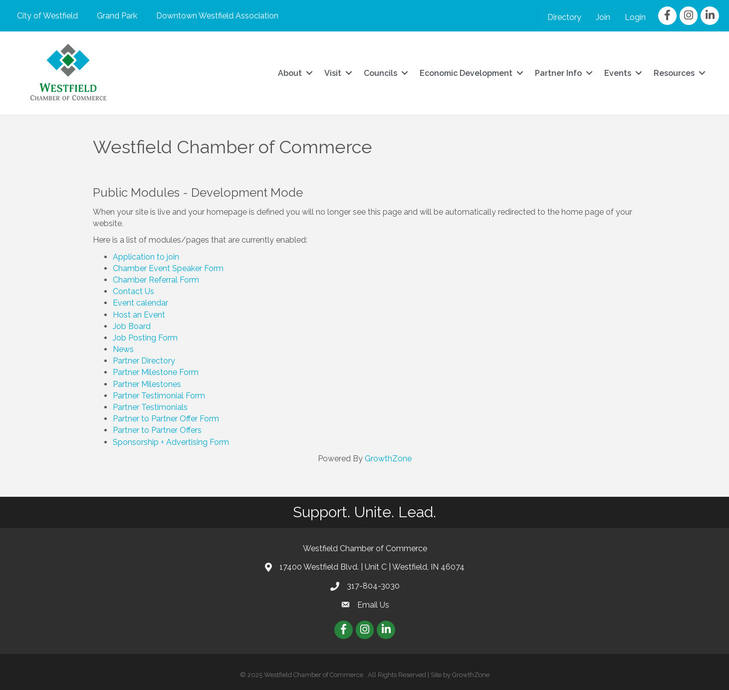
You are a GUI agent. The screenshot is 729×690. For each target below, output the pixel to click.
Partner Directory (144, 360)
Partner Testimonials (150, 407)
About (290, 73)
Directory (564, 17)
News (123, 349)
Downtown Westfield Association (217, 15)
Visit (332, 73)
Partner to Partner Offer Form (166, 418)
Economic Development (466, 73)
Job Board (132, 326)
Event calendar (140, 303)
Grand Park (117, 15)
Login (635, 17)
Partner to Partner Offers (157, 430)
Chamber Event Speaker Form (168, 268)
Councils (380, 73)
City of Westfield (47, 15)
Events (617, 73)
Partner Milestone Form (156, 372)
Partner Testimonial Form (159, 395)
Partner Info (558, 73)
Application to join (146, 257)
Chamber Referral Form (156, 280)
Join (603, 17)
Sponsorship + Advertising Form (171, 442)
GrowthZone (388, 458)
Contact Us (133, 291)
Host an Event (139, 315)
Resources (674, 73)
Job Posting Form (145, 338)
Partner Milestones (147, 384)
